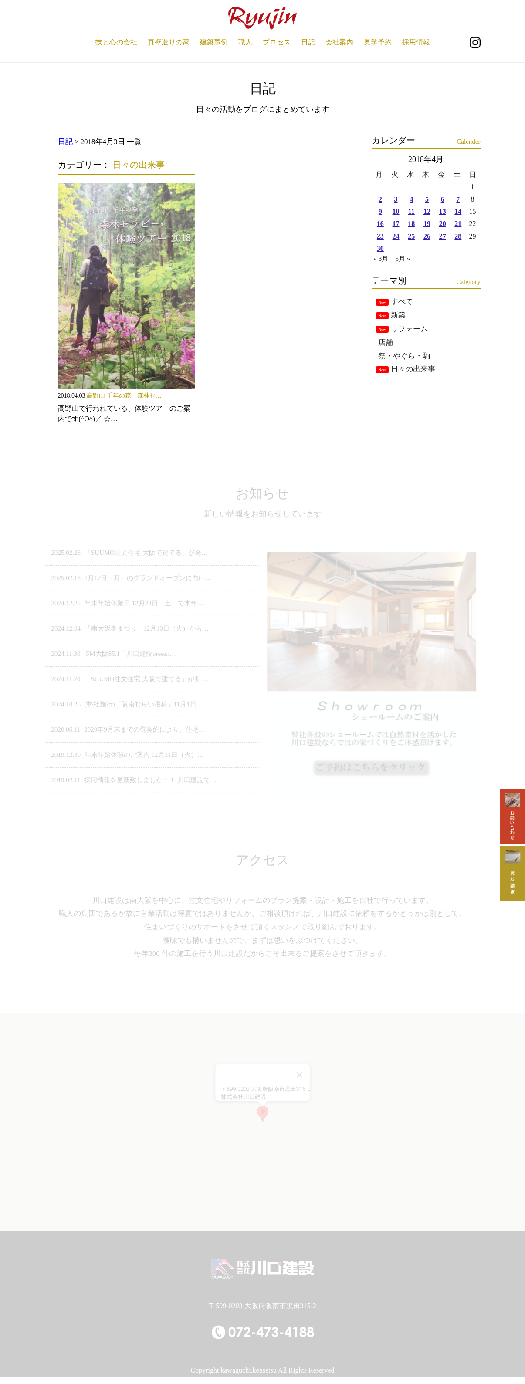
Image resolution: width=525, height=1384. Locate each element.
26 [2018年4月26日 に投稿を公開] (426, 236)
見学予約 (378, 42)
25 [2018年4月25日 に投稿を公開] (411, 236)
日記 (308, 42)
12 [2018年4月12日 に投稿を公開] (426, 211)
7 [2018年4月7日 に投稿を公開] (458, 199)
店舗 (385, 342)
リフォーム (409, 329)
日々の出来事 (138, 164)
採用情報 (416, 42)
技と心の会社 (116, 42)
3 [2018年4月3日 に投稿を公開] (396, 199)
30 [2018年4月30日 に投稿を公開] (380, 248)
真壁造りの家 (169, 42)
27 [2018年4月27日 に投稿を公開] (442, 236)
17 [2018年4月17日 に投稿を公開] (396, 223)
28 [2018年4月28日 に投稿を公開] (457, 236)
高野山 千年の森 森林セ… (124, 395)
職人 (245, 42)
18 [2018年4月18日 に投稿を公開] (411, 223)
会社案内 (339, 42)
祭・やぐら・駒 (404, 356)
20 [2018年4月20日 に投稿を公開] (442, 223)
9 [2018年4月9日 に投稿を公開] (380, 211)
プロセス (277, 42)
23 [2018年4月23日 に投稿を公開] (380, 236)
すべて (402, 301)
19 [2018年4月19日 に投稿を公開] (426, 223)
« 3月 (381, 258)
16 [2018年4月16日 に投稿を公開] (380, 223)
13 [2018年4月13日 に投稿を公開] (442, 211)
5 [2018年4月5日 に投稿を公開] (427, 199)
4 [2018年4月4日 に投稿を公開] (411, 199)
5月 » (403, 258)
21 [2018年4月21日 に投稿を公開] (457, 223)
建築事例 (214, 42)
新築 (398, 315)
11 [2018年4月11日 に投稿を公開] (411, 211)
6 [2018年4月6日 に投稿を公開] (442, 199)
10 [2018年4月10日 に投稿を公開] (396, 211)
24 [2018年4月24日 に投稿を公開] (396, 236)
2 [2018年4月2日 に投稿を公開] (380, 199)
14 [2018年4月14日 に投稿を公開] (457, 211)
